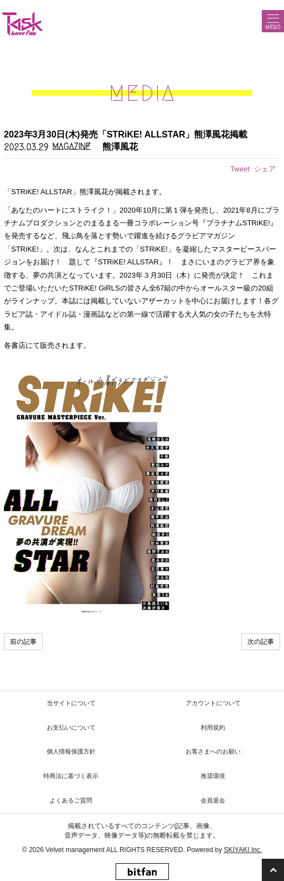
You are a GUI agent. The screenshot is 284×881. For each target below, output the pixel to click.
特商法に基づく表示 (70, 775)
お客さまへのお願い (213, 751)
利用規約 (213, 727)
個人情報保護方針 (71, 751)
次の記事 (260, 642)
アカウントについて (213, 703)
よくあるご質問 (70, 800)
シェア (265, 169)
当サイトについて (71, 703)
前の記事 (23, 642)
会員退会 (213, 800)
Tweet (240, 169)
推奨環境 (213, 775)
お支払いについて (71, 727)
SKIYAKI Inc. (243, 850)
